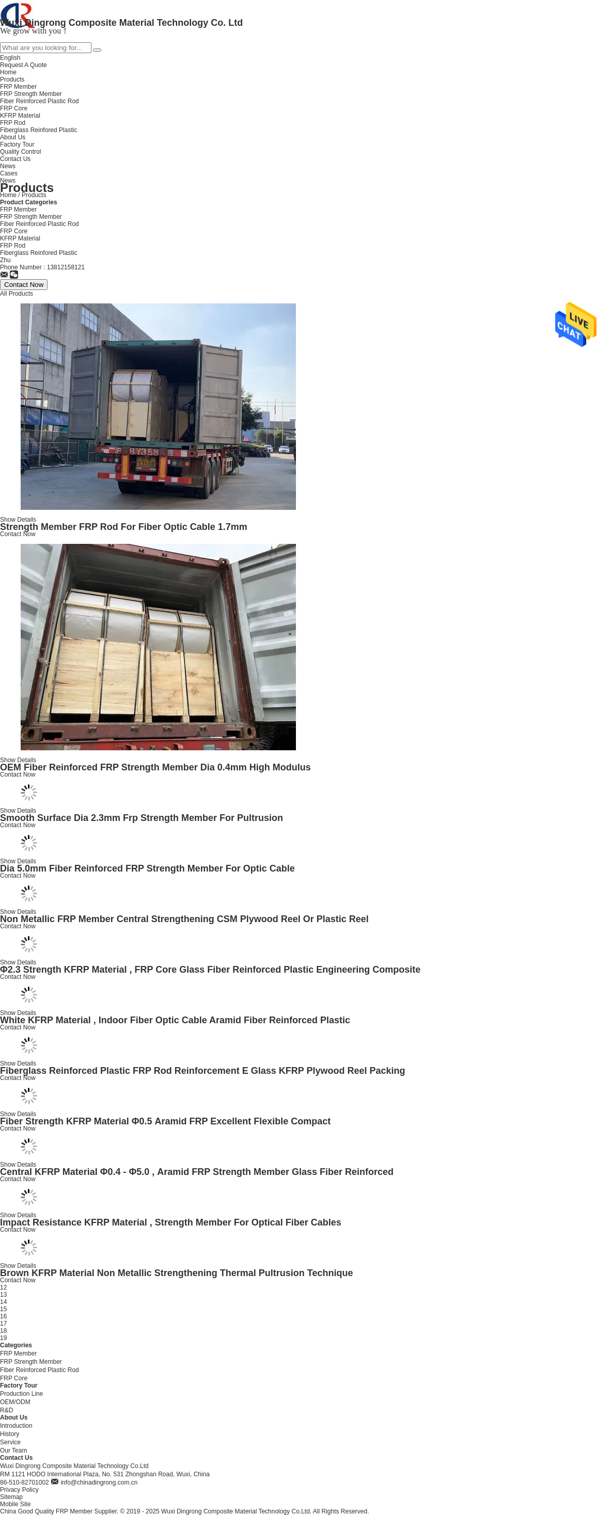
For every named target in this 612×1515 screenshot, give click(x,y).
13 (3, 1294)
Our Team (13, 1450)
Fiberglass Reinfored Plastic (38, 252)
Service (10, 1442)
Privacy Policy (19, 1489)
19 (3, 1338)
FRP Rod (12, 245)
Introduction (16, 1425)
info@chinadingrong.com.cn (98, 1482)
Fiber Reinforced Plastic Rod (39, 224)
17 (3, 1323)
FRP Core (13, 231)
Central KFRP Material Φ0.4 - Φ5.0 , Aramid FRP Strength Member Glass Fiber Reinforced (197, 1172)
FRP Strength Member (31, 216)
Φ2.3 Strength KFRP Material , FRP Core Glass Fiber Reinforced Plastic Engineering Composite (210, 969)
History (9, 1434)
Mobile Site (15, 1504)
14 (3, 1302)
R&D (6, 1410)
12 (3, 1287)
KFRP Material (20, 238)
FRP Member (18, 209)
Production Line (21, 1393)
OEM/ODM (15, 1402)
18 (3, 1330)
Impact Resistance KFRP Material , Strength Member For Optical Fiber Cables (170, 1222)
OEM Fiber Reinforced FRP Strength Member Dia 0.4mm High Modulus (155, 767)
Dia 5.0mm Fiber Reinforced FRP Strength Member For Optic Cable (147, 868)
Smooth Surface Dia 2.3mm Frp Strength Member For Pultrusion (141, 818)
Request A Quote (23, 65)
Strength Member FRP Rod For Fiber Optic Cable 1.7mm (123, 527)
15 (3, 1309)
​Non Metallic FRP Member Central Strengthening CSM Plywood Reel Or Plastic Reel (184, 919)
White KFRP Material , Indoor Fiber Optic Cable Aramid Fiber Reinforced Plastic (175, 1020)
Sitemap (11, 1497)
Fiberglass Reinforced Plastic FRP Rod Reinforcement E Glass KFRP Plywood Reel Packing (202, 1071)
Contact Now (18, 534)
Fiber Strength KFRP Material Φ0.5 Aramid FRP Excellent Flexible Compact (165, 1121)
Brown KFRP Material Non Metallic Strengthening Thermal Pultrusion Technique (176, 1273)
